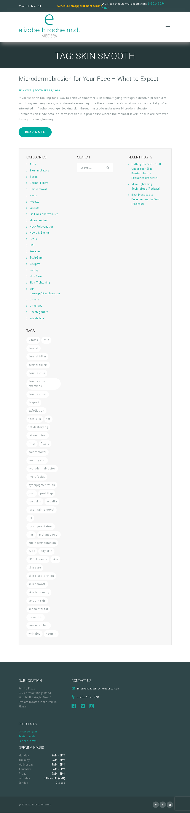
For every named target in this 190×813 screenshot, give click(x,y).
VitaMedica (37, 318)
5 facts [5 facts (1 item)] (33, 340)
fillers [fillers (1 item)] (45, 443)
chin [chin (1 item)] (46, 340)
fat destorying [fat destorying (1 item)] (38, 427)
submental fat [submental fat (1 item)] (38, 609)
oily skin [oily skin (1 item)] (46, 551)
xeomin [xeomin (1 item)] (51, 633)
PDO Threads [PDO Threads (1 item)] (38, 559)
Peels (33, 239)
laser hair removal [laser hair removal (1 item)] (41, 510)
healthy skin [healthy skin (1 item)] (37, 460)
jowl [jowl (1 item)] (32, 493)
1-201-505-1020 (88, 697)
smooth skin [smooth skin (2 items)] (37, 601)
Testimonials (27, 736)
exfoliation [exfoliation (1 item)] (36, 410)
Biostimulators (39, 170)
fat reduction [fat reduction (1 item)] (38, 435)
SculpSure (36, 257)
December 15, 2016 (47, 90)
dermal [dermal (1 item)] (33, 348)
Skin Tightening (40, 282)
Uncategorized (39, 312)
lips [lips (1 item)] (31, 534)
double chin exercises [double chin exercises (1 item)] (37, 384)
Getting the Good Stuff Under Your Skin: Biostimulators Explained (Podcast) (146, 171)
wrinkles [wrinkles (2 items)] (34, 633)
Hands (34, 195)
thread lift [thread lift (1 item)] (36, 617)
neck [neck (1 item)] (32, 551)
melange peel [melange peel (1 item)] (49, 534)
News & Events (40, 233)
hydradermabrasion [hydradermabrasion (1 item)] (42, 468)
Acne (33, 164)
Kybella (35, 202)
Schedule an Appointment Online (79, 6)
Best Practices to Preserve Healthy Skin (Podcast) (145, 199)
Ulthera (34, 299)
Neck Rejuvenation (42, 226)
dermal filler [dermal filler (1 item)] (37, 356)
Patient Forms (28, 741)
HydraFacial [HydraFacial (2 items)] (37, 477)
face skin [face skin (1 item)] (35, 419)
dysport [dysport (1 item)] (34, 402)
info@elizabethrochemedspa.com (98, 688)
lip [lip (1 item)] (30, 518)
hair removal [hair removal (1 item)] (37, 452)
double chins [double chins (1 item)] (38, 394)
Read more (35, 132)
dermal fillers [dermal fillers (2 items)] (38, 365)
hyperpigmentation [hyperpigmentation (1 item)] (42, 485)
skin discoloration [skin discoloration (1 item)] (41, 576)
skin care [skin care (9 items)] (35, 567)
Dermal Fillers (39, 183)
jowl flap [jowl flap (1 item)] (46, 493)
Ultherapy (36, 306)
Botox (34, 177)
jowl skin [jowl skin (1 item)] (35, 501)
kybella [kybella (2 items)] (52, 501)
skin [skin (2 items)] (55, 559)
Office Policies (28, 732)
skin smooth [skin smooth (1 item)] (37, 584)
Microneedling (39, 220)
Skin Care (25, 90)
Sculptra (35, 264)
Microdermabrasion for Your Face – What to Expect (89, 78)
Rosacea (35, 251)
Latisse (34, 208)
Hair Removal (38, 189)
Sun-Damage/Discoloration (45, 291)
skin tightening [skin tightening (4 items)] (39, 592)
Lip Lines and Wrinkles (44, 214)
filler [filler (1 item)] (32, 443)
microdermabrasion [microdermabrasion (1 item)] (42, 543)
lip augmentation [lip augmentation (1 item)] (41, 526)
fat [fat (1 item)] (48, 419)
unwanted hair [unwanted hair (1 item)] (39, 625)
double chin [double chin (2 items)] (37, 373)
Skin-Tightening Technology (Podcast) (145, 186)
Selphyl (35, 270)
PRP (32, 245)
